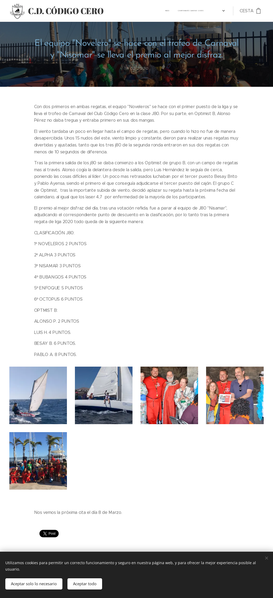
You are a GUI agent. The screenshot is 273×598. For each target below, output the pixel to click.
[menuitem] (199, 11)
